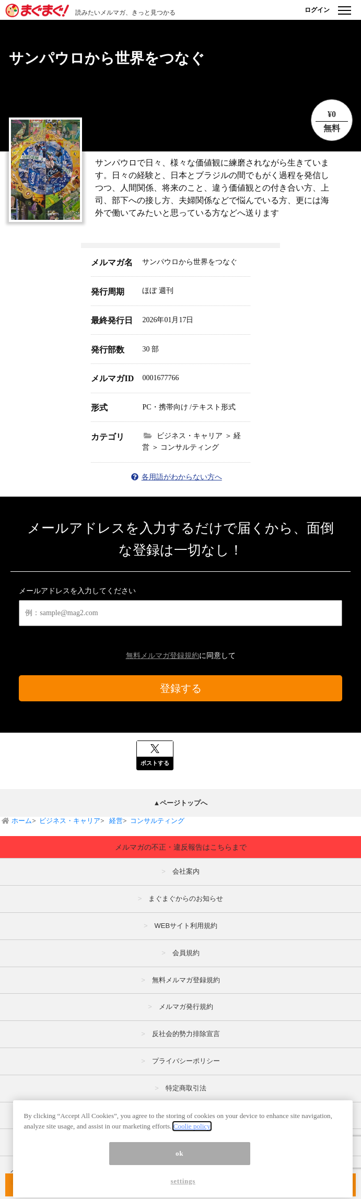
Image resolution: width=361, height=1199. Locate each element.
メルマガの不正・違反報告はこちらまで (181, 847)
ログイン (317, 10)
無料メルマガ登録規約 (162, 656)
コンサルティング (157, 821)
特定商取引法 (186, 1088)
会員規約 (186, 953)
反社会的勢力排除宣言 (186, 1034)
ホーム (21, 821)
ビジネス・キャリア (69, 821)
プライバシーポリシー (186, 1061)
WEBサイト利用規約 (185, 926)
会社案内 (186, 871)
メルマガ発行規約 (186, 1006)
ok (179, 1161)
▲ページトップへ (181, 803)
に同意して (181, 656)
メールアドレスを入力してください (77, 591)
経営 (115, 821)
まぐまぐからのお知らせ (185, 898)
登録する (181, 688)
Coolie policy (192, 1134)
